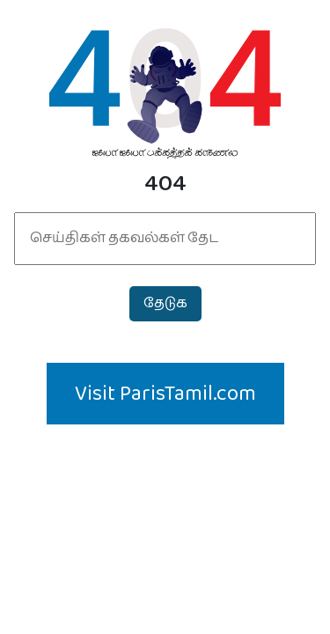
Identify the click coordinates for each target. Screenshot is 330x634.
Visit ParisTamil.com (165, 393)
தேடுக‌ (165, 303)
